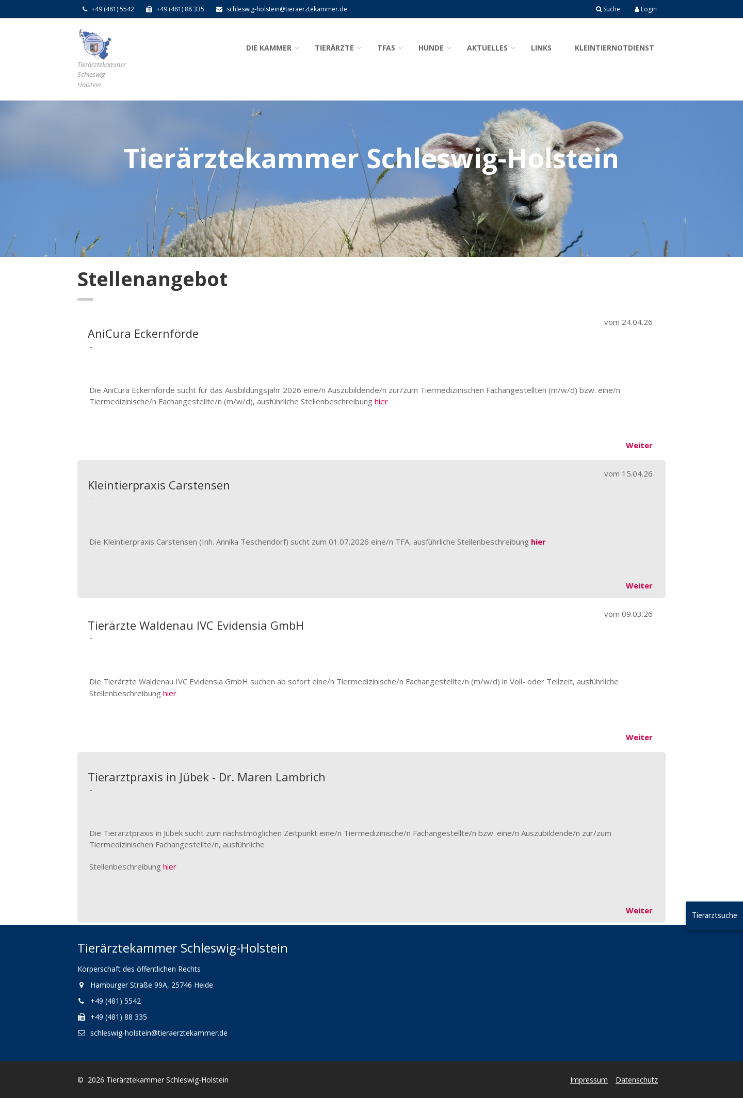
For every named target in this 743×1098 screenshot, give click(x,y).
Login (646, 9)
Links (541, 48)
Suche (608, 9)
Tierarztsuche (714, 915)
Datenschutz (637, 1080)
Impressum (589, 1080)
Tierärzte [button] (334, 48)
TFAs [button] (386, 48)
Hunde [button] (431, 48)
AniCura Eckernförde (143, 333)
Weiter (639, 445)
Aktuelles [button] (487, 48)
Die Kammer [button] (269, 48)
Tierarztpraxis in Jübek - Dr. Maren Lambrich (207, 776)
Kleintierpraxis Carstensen (159, 485)
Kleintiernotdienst (614, 48)
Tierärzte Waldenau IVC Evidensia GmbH (196, 625)
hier (381, 401)
